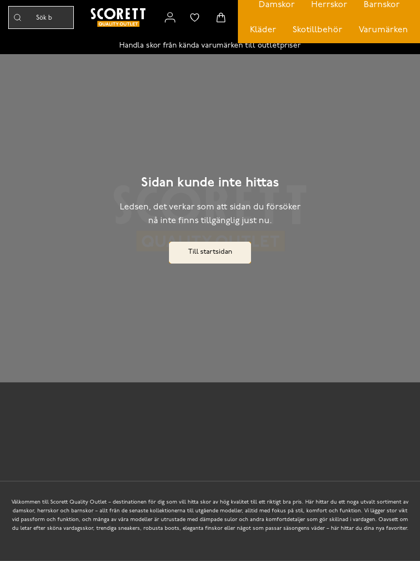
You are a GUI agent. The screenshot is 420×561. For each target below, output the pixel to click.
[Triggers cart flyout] (220, 17)
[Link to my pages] (170, 17)
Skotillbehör (317, 30)
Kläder (263, 30)
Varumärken (383, 30)
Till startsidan (210, 251)
